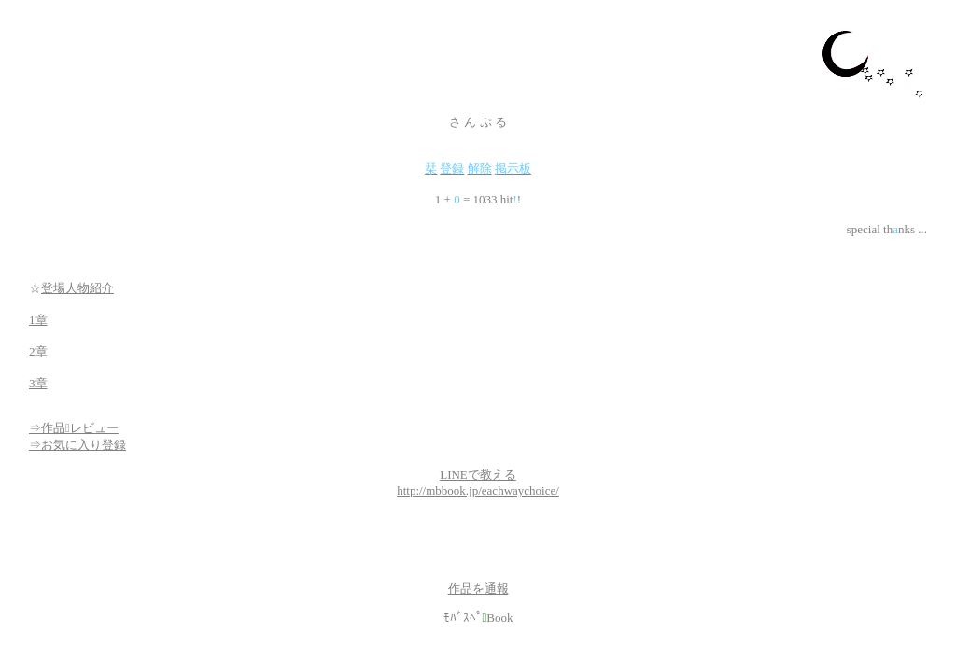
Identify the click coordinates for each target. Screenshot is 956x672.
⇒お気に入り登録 (77, 445)
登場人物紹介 (77, 288)
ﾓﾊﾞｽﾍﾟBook (478, 617)
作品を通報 (478, 588)
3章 (38, 383)
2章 (38, 351)
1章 (38, 320)
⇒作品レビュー (74, 428)
